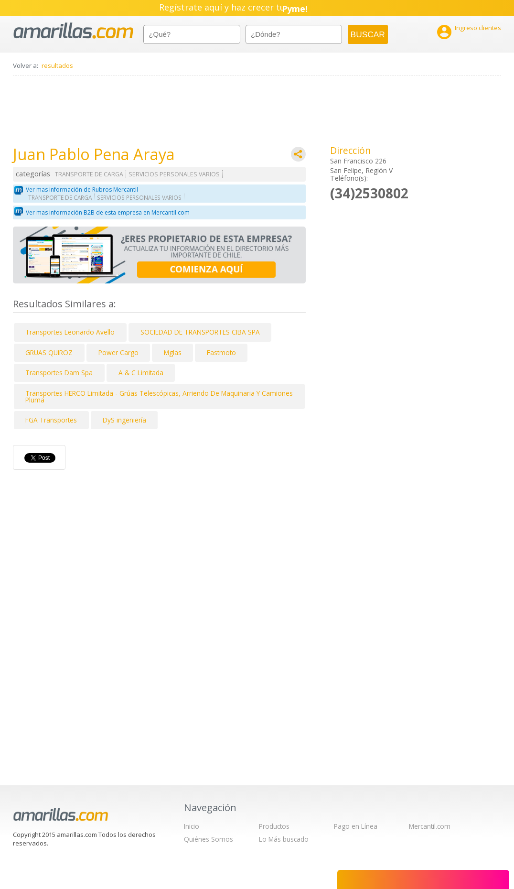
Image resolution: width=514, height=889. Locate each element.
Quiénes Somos (208, 839)
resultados (57, 65)
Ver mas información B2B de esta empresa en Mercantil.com (108, 212)
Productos (274, 826)
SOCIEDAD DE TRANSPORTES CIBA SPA (200, 331)
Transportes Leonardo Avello (70, 331)
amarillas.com (73, 30)
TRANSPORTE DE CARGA (89, 174)
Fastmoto (221, 352)
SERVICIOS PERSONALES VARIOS (174, 174)
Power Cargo (118, 352)
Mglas (173, 352)
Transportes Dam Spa (59, 372)
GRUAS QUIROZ (49, 352)
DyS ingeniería (124, 419)
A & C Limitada (140, 372)
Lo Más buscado (284, 839)
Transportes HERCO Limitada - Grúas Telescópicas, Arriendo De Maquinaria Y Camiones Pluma (159, 396)
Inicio (191, 826)
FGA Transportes (51, 419)
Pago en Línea (355, 826)
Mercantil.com (429, 826)
